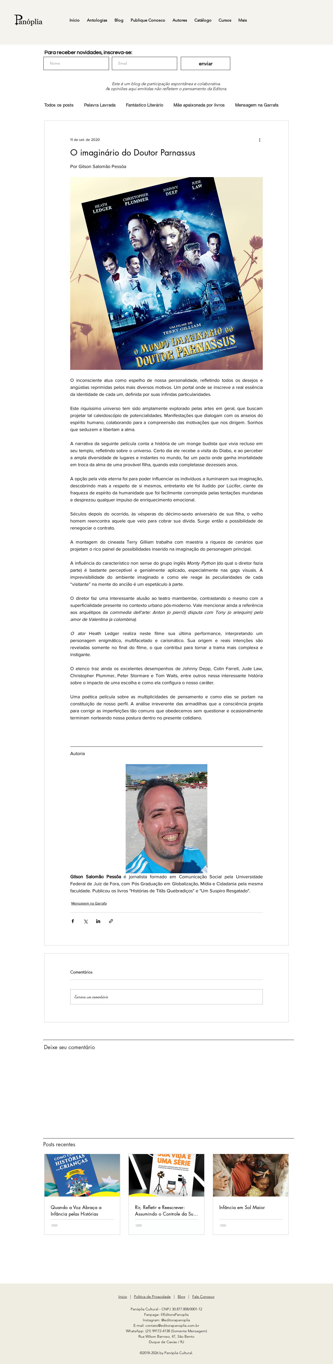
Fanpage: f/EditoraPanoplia (166, 1314)
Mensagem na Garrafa (256, 105)
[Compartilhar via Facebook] (72, 921)
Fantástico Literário (144, 105)
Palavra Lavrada (100, 105)
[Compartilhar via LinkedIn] (98, 921)
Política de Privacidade (152, 1296)
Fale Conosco (203, 1296)
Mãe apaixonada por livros (199, 105)
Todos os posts (59, 105)
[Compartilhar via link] (110, 921)
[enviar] (205, 63)
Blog (181, 1296)
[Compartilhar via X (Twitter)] (85, 921)
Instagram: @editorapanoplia (166, 1320)
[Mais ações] (260, 139)
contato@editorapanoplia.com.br (172, 1325)
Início (122, 1296)
